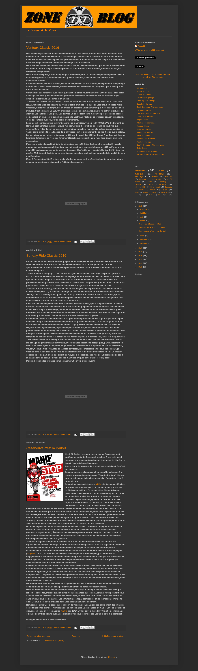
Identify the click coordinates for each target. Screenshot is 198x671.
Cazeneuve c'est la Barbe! (46, 448)
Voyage (164, 190)
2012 (140, 259)
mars (142, 236)
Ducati (154, 192)
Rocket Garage (144, 142)
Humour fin (165, 192)
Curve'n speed (144, 95)
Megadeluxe (142, 120)
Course (150, 185)
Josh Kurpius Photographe (150, 107)
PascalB (141, 46)
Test (167, 195)
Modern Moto (143, 126)
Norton (152, 190)
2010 (140, 267)
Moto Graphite (144, 129)
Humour (155, 177)
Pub (136, 187)
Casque (137, 192)
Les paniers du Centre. (149, 113)
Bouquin (168, 187)
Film (150, 182)
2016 (140, 206)
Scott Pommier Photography (150, 145)
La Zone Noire (144, 110)
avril (143, 221)
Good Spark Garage (146, 101)
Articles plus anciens (113, 636)
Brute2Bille (143, 91)
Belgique (31, 553)
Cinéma (145, 192)
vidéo (98, 484)
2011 (140, 263)
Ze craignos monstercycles (150, 154)
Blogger (112, 657)
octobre (144, 209)
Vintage (139, 176)
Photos (142, 179)
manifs (64, 611)
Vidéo (161, 171)
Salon (160, 195)
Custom (138, 185)
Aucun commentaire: (63, 242)
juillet (144, 213)
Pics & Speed (143, 136)
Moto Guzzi (155, 187)
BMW (143, 187)
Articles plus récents (38, 636)
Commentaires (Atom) (54, 641)
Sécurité (156, 179)
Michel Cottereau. (146, 123)
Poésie (151, 195)
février (144, 240)
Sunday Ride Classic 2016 (46, 255)
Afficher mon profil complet (149, 50)
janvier (144, 243)
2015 (140, 248)
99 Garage (142, 88)
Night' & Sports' (145, 132)
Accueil (76, 636)
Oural (143, 195)
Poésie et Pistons (146, 139)
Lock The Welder (145, 117)
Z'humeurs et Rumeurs (148, 151)
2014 (140, 252)
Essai (141, 190)
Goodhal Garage (144, 104)
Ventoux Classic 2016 (42, 48)
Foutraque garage (145, 98)
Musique (139, 174)
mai (142, 217)
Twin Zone (142, 148)
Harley (168, 177)
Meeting (159, 174)
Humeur (140, 170)
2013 (140, 256)
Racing (163, 182)
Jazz (136, 195)
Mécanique (163, 185)
